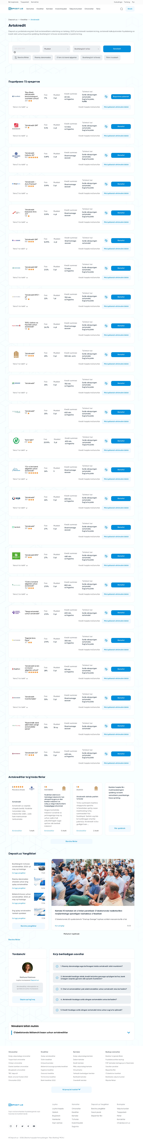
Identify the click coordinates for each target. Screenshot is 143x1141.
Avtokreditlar (17, 831)
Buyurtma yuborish (121, 97)
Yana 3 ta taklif (20, 193)
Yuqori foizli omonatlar (16, 1059)
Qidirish (55, 1112)
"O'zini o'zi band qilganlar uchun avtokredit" (31, 584)
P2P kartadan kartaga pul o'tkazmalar (120, 1063)
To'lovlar (75, 1119)
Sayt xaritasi (57, 1123)
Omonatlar (89, 9)
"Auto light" (29, 440)
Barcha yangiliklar (28, 926)
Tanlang (127, 2)
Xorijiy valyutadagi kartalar (83, 1056)
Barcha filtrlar (21, 57)
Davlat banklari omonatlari (18, 1066)
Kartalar (49, 9)
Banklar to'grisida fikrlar (114, 1056)
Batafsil (121, 126)
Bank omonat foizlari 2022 (18, 1077)
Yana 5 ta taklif (20, 165)
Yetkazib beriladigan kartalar (83, 1073)
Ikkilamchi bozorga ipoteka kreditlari (54, 1066)
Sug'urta (75, 1126)
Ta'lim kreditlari (46, 1059)
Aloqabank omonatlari (16, 1070)
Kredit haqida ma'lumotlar (89, 107)
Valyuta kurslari (75, 9)
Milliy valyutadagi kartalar (82, 1066)
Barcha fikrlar (71, 841)
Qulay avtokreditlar (48, 1056)
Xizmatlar (30, 9)
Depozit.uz (12, 20)
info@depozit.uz (123, 1123)
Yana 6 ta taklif (20, 136)
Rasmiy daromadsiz (43, 57)
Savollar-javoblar (112, 1066)
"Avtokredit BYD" (32, 555)
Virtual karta (77, 1070)
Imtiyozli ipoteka (47, 1063)
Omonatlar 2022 (14, 1080)
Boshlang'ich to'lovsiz (91, 57)
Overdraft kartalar (79, 1080)
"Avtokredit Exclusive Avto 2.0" (31, 212)
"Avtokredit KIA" (31, 267)
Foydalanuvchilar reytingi (115, 1059)
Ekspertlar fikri (111, 1070)
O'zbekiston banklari (113, 1073)
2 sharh (96, 831)
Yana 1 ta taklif (20, 249)
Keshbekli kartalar (79, 1077)
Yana (98, 9)
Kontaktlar (35, 2)
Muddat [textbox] (47, 49)
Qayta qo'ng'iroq (27, 1000)
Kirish (130, 9)
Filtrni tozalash (112, 57)
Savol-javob (96, 1112)
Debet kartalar (78, 1059)
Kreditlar (40, 9)
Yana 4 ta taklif (20, 107)
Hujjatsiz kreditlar (47, 1070)
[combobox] (56, 49)
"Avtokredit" (30, 354)
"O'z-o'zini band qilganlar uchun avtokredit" (31, 469)
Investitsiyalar (61, 9)
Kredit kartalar (78, 1063)
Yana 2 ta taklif (20, 594)
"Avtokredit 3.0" (31, 753)
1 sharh (31, 831)
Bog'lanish (56, 1116)
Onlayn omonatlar (15, 1063)
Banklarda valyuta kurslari (115, 1077)
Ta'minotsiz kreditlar (48, 1077)
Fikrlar (119, 1116)
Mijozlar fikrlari (111, 1080)
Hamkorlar (56, 1119)
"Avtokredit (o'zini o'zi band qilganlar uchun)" (32, 668)
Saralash (117, 49)
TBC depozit (13, 1073)
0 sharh (63, 831)
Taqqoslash (25, 2)
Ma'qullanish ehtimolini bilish (116, 107)
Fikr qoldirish (119, 828)
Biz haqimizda (13, 2)
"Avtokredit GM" (31, 125)
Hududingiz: (118, 2)
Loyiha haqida (58, 1109)
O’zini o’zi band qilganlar (67, 57)
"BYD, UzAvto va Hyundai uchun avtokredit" (31, 325)
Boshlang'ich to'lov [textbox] (82, 49)
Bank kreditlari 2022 (48, 1080)
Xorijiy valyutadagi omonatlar (19, 1056)
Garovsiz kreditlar (47, 1073)
